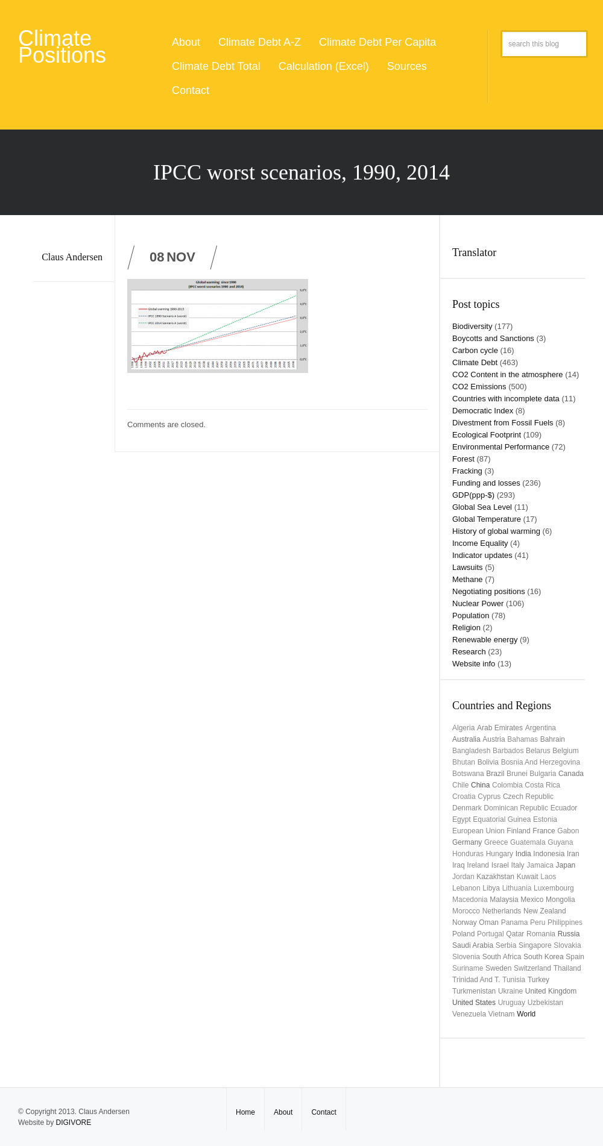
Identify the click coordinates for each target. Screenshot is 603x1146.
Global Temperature (486, 519)
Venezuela (469, 1014)
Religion (466, 627)
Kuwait (527, 876)
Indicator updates (482, 555)
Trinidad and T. (476, 979)
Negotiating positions (488, 591)
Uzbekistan (545, 1002)
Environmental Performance (500, 446)
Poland (463, 934)
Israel (500, 865)
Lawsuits (467, 567)
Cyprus (489, 796)
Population (470, 615)
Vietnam (501, 1014)
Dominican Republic (516, 808)
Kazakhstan (495, 876)
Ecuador (564, 808)
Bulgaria (542, 773)
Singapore (535, 945)
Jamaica (540, 865)
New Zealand (544, 911)
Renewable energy (484, 639)
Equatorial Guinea (502, 819)
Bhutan (463, 762)
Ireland (478, 865)
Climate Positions (62, 46)
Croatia (464, 796)
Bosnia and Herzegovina (540, 762)
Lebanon (466, 888)
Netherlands (502, 911)
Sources (407, 66)
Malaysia (504, 899)
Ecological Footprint (486, 434)
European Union (478, 831)
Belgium (565, 751)
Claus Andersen (72, 257)
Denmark (467, 808)
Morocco (466, 911)
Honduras (468, 854)
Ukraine (510, 991)
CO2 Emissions (479, 386)
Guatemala (528, 842)
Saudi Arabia (472, 945)
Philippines (565, 922)
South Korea (543, 957)
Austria (493, 739)
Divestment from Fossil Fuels (503, 422)
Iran (573, 854)
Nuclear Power (478, 603)
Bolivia (488, 762)
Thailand (567, 968)
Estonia (545, 819)
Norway (464, 922)
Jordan (463, 876)
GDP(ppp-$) (473, 494)
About (186, 42)
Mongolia (560, 899)
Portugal (490, 934)
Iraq (458, 865)
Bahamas (522, 739)
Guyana (560, 842)
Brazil (495, 773)
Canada (571, 773)
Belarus (538, 751)
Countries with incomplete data (506, 398)
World (526, 1014)
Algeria (463, 728)
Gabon (568, 831)
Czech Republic (528, 796)
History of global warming (496, 531)
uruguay (511, 1002)
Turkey (538, 979)
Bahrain (552, 739)
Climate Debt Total (216, 66)
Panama (514, 922)
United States (474, 1002)
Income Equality (480, 543)
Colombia (507, 785)
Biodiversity (472, 326)
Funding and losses (486, 482)
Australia (466, 739)
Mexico (531, 899)
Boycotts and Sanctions (493, 338)
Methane (467, 579)
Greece (496, 842)
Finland (518, 831)
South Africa (502, 957)
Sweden (498, 968)
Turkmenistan (474, 991)
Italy (518, 865)
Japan (566, 865)
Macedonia (470, 899)
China (480, 785)
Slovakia (567, 945)
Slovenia (466, 957)
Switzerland (532, 968)
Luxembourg (554, 888)
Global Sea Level (482, 507)
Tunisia (513, 979)
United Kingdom (550, 991)
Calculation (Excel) (324, 66)
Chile (460, 785)
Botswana (468, 773)
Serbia (506, 945)
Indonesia (548, 854)
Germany (467, 842)
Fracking (467, 470)
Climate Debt (474, 362)
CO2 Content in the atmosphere (507, 374)
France (543, 831)
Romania (540, 934)
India (523, 854)
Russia (569, 934)
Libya (491, 888)
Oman (489, 922)
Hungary (499, 854)
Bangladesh (471, 751)
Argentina (540, 728)
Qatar (515, 934)
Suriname (467, 968)
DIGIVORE (73, 1122)
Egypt (461, 819)
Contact (190, 90)
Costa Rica (542, 785)
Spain (575, 957)
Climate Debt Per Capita (377, 42)
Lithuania (517, 888)
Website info (473, 663)
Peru (537, 922)
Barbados (508, 751)
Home (245, 1112)
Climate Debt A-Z (259, 42)
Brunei (517, 773)
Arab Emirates (500, 728)
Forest (463, 458)
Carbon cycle (475, 350)
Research (469, 651)
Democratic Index (482, 410)
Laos (548, 876)
